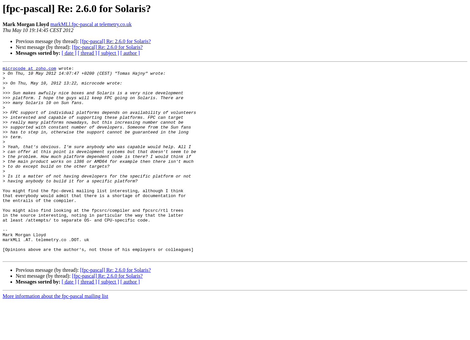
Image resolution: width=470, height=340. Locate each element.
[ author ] (130, 53)
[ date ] (69, 53)
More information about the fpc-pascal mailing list (55, 334)
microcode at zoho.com (29, 69)
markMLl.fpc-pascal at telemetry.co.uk (91, 24)
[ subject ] (108, 53)
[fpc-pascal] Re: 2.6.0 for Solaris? (115, 41)
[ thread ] (87, 53)
